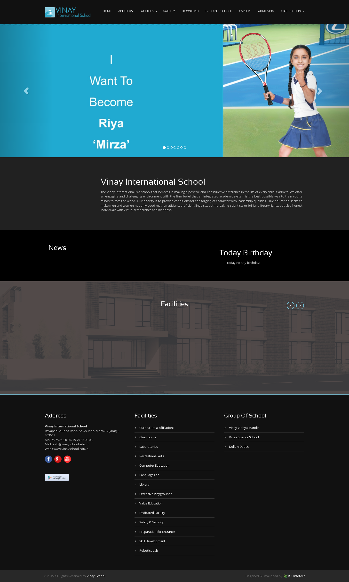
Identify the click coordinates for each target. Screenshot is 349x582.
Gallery (169, 11)
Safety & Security (151, 522)
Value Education (151, 503)
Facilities (147, 11)
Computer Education (154, 465)
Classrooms (147, 437)
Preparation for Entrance (157, 531)
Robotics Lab (148, 550)
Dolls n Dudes (239, 446)
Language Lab (149, 475)
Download (190, 11)
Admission (266, 11)
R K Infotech (294, 576)
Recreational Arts (151, 456)
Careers (245, 11)
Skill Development (152, 541)
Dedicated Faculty (152, 513)
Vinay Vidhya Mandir (244, 427)
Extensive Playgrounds (155, 494)
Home (107, 11)
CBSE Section (291, 11)
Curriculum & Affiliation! (156, 427)
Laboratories (148, 446)
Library (144, 484)
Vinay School (96, 576)
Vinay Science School (244, 437)
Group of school (219, 11)
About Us (125, 11)
